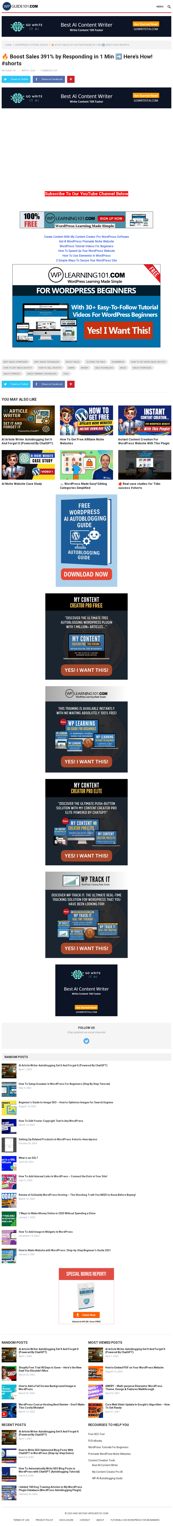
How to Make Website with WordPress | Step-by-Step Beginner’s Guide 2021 (65, 1250)
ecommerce (118, 362)
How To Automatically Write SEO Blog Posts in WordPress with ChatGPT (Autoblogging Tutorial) (49, 1470)
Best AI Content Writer (105, 1465)
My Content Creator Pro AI (107, 1471)
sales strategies (142, 368)
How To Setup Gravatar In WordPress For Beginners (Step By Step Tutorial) (64, 1083)
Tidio (66, 374)
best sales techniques (46, 362)
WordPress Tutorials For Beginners (108, 1447)
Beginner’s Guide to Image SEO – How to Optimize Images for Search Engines (66, 1102)
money (84, 368)
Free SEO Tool (96, 1434)
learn (71, 368)
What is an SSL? (28, 1157)
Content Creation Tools (101, 1460)
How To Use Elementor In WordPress (86, 255)
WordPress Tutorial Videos (31, 45)
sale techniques (104, 368)
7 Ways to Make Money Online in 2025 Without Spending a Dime (57, 1213)
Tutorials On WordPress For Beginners (134, 1520)
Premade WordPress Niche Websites (109, 1453)
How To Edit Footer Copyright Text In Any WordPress (51, 1120)
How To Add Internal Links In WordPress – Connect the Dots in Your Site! (63, 1176)
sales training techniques (41, 374)
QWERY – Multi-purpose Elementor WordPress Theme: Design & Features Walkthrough (133, 1388)
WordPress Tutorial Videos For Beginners (86, 246)
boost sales (73, 362)
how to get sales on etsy (18, 368)
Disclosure (66, 1520)
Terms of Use (21, 1520)
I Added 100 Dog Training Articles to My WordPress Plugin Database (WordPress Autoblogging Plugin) (50, 1489)
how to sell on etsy (50, 368)
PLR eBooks (95, 1440)
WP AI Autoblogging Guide (107, 1478)
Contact (85, 1520)
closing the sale (95, 362)
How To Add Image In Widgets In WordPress (46, 1231)
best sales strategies (16, 362)
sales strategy (12, 374)
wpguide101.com (98, 1513)
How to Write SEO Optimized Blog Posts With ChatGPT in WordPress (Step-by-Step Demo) (46, 1452)
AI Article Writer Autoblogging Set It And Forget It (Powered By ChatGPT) (63, 1065)
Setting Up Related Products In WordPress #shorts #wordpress (58, 1139)
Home (8, 45)
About (100, 1520)
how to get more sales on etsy (148, 362)
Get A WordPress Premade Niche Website (86, 241)
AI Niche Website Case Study (22, 484)
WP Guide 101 (9, 70)
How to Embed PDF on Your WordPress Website (134, 1367)
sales (123, 368)
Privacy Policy (44, 1520)
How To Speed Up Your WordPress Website (86, 251)
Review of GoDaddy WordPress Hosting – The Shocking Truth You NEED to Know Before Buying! (77, 1194)
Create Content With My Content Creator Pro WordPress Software (86, 237)
